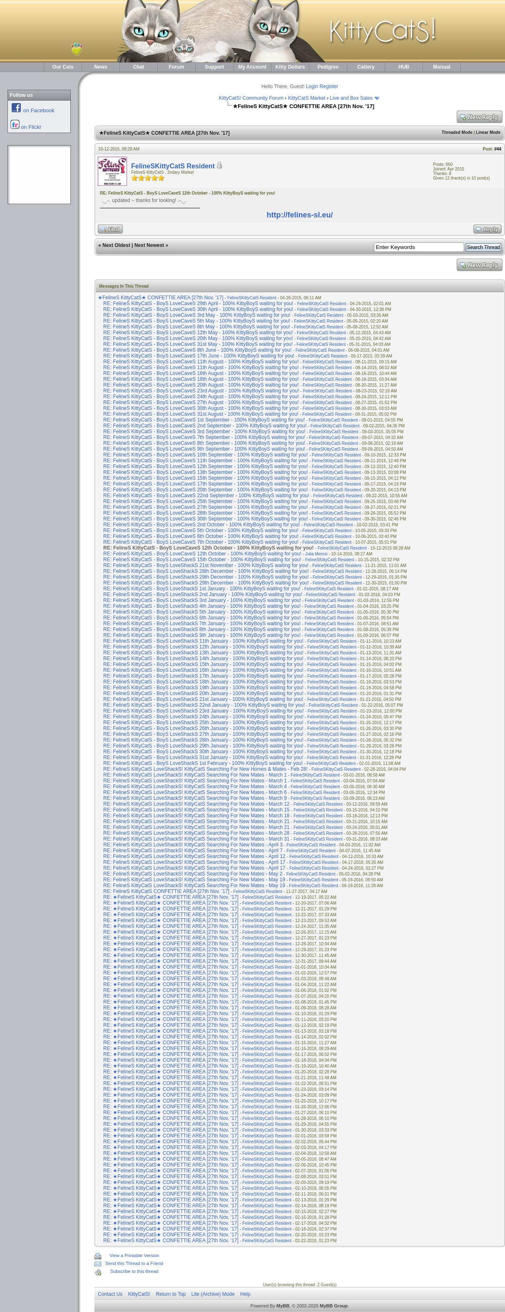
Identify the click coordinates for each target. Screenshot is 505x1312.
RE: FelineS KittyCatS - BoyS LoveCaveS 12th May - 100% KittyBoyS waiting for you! (198, 332)
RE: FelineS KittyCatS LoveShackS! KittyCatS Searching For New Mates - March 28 (196, 833)
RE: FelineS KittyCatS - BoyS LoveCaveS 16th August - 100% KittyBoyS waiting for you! (201, 373)
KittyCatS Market (307, 98)
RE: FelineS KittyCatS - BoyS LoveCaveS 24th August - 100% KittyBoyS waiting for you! (201, 397)
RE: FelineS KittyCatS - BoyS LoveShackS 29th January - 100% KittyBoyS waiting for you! (203, 746)
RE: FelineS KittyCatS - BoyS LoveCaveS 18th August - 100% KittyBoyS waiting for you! (201, 379)
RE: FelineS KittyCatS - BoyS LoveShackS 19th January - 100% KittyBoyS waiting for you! (203, 688)
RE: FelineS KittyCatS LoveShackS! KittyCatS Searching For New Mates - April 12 (194, 856)
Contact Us (110, 1294)
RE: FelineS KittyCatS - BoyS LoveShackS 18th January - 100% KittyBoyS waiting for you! (203, 682)
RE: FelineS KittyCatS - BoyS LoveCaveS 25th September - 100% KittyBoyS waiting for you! (205, 501)
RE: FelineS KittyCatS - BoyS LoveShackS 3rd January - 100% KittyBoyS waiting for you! (202, 600)
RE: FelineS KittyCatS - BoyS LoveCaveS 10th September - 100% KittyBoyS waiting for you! (205, 455)
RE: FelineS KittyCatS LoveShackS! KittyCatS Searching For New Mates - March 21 (196, 821)
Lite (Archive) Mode (213, 1294)
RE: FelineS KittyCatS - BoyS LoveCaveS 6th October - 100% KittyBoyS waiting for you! (201, 536)
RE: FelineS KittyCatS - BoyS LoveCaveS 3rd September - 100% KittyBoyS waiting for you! (204, 431)
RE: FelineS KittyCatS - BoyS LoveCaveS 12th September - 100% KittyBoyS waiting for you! (205, 466)
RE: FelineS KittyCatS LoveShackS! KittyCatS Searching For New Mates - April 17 (194, 862)
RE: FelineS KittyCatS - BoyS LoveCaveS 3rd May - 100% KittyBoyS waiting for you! (197, 315)
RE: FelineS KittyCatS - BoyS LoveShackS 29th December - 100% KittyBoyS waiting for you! (206, 577)
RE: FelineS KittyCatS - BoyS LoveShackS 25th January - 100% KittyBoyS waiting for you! (203, 722)
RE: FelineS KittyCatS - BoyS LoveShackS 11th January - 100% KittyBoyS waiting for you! (203, 641)
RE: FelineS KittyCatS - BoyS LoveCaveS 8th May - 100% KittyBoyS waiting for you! (196, 327)
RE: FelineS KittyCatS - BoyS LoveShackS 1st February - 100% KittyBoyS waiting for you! (203, 763)
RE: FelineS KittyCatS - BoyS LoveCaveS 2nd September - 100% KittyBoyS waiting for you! (204, 426)
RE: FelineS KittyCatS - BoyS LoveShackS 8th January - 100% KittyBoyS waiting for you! (202, 629)
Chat (138, 67)
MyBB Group (334, 1305)
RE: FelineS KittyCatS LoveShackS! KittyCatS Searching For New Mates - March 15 (196, 810)
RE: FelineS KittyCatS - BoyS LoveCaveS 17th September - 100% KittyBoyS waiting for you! (205, 484)
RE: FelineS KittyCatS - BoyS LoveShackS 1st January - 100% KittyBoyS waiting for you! (202, 589)
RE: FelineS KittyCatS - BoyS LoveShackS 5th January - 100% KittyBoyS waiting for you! (202, 612)
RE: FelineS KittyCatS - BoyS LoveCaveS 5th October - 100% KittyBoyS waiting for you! (201, 530)
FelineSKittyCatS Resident (173, 166)
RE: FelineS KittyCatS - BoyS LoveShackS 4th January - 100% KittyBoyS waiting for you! (202, 606)
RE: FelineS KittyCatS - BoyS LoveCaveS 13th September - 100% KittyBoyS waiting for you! (205, 472)
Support (214, 67)
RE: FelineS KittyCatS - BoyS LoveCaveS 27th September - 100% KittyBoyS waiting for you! (205, 507)
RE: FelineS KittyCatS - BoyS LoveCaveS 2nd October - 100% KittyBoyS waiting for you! (201, 525)
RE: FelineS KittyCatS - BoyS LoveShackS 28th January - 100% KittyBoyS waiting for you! (203, 740)
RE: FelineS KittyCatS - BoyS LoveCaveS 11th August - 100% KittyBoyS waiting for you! (201, 362)
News (100, 67)
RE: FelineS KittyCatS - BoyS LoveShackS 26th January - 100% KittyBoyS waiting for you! (203, 728)
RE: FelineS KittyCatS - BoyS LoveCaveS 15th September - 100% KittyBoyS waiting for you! (205, 478)
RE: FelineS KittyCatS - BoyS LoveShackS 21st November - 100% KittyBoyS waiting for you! (205, 565)
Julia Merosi (316, 554)
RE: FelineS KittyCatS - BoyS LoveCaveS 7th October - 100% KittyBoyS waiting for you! (201, 542)
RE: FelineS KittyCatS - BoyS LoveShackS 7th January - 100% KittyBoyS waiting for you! (202, 623)
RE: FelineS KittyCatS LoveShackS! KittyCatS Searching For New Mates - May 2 (192, 874)
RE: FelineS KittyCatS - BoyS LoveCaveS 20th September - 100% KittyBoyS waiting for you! (205, 490)
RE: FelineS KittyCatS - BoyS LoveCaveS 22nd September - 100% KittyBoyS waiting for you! (206, 495)
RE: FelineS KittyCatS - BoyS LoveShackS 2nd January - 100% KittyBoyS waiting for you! (202, 594)
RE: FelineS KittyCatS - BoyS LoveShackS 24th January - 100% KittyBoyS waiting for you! (203, 717)
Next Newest (149, 245)
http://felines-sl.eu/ (299, 215)
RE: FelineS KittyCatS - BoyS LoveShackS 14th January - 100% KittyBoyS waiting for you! (203, 658)
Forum (176, 67)
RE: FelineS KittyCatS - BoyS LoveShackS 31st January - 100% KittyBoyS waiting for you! (203, 757)
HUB (403, 67)
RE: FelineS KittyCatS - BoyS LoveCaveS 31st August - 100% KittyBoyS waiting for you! (201, 414)
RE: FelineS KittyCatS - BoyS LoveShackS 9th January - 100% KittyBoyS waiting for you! (202, 635)
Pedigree (328, 67)
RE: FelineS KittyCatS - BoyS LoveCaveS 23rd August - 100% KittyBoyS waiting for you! (201, 391)
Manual (441, 67)
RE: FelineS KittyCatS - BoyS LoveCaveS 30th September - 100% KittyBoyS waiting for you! (205, 519)
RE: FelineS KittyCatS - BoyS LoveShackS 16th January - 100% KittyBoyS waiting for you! (203, 670)
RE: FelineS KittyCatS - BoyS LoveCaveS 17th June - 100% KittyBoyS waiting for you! (198, 356)
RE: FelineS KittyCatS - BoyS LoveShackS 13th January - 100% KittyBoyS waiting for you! (203, 653)
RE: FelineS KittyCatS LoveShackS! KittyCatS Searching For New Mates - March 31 (196, 839)
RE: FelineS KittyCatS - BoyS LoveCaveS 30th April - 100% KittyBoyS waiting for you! (198, 309)
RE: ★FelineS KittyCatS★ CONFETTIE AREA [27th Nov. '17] (171, 897)
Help (245, 1294)
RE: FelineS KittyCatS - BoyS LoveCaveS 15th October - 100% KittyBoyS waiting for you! (202, 559)
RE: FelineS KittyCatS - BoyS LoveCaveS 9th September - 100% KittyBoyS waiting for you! (204, 449)
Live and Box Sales (351, 98)
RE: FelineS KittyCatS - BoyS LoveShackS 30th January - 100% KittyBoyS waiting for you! (203, 752)
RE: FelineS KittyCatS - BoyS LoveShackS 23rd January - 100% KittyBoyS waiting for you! (203, 711)
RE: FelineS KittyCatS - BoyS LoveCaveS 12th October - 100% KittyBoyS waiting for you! (202, 554)
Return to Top (171, 1294)
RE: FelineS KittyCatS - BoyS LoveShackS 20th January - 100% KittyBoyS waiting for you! (203, 693)
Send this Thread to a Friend (134, 1263)
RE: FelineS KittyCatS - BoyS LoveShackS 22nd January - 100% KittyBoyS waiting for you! (204, 705)
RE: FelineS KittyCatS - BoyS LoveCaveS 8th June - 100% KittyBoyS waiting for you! (197, 350)
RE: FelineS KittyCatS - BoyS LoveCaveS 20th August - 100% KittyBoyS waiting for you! (201, 385)
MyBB (282, 1305)
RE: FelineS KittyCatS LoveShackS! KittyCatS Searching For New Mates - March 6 (195, 792)
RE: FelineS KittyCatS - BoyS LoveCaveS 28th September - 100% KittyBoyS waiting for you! (205, 513)
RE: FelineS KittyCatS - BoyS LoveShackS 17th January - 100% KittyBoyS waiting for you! (203, 676)
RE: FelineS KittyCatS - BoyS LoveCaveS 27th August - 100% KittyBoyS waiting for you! (201, 402)
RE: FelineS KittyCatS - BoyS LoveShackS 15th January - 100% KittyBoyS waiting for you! (203, 664)
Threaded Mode (457, 132)
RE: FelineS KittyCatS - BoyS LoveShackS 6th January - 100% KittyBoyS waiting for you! (202, 618)
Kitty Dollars (290, 67)
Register (329, 86)
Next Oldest (116, 245)
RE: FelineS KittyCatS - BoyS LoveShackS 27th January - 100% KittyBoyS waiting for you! (203, 734)
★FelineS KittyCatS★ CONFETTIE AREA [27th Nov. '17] (161, 298)
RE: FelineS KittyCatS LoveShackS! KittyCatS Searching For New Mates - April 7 (193, 850)
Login (312, 86)
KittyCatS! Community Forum (251, 98)
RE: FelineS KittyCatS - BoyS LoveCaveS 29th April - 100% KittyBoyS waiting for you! (198, 303)
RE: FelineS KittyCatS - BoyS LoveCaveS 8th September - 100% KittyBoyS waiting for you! (204, 443)
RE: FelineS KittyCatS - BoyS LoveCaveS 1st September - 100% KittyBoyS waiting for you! (204, 420)
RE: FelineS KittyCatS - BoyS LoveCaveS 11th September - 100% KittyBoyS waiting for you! (205, 461)
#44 (497, 149)
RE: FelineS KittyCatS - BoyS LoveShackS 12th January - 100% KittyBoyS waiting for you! (203, 647)
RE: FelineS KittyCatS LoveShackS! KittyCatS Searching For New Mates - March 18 (196, 816)
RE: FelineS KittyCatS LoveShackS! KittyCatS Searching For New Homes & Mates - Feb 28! (205, 769)
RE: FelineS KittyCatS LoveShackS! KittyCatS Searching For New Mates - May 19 (194, 880)
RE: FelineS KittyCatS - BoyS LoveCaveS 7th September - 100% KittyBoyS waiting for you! (204, 437)
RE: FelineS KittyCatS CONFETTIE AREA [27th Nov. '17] (167, 891)
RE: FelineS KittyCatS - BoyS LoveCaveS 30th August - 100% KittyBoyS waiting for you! (201, 408)
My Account (252, 67)
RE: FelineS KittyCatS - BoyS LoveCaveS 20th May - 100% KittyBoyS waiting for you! (198, 338)
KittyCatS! (139, 1294)
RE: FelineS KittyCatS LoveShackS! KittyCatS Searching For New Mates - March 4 (195, 786)
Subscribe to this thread (134, 1271)
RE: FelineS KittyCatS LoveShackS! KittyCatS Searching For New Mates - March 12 (196, 804)
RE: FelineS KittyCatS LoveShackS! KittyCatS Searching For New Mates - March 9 (195, 798)
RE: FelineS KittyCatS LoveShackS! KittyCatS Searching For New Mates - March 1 (195, 775)
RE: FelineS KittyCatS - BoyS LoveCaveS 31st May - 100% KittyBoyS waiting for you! (198, 344)
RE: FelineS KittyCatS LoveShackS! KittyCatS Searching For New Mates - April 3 (193, 845)
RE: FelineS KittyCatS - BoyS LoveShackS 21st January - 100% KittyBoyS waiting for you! (203, 699)
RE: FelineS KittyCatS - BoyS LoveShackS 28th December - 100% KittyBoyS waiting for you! (206, 571)
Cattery (365, 67)
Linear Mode (488, 132)
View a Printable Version (134, 1255)
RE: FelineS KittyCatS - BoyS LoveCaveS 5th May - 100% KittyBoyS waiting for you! (196, 321)
